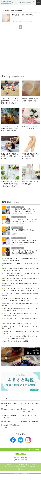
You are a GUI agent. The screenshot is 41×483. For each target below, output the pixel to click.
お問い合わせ (33, 467)
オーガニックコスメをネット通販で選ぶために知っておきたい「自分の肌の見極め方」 (9, 184)
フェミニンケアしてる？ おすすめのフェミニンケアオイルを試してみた (9, 101)
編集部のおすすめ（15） (31, 421)
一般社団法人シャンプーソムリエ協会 (21, 21)
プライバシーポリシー (20, 464)
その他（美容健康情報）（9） (11, 426)
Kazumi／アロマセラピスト (18, 223)
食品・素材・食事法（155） (10, 404)
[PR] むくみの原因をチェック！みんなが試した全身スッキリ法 (30, 156)
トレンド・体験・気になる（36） (11, 416)
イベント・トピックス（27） (30, 416)
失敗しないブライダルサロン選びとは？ (30, 183)
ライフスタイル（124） (30, 403)
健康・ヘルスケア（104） (12, 409)
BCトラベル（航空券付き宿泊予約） (15, 467)
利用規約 (32, 464)
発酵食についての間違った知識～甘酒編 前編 (30, 100)
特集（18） (7, 421)
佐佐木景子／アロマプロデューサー (21, 234)
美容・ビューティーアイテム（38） (31, 410)
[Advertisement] (20, 51)
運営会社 (20, 469)
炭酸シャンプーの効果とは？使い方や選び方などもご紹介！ (9, 156)
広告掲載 (8, 464)
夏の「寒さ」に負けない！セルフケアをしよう (30, 127)
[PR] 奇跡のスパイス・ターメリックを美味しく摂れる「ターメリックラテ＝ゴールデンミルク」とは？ (9, 128)
